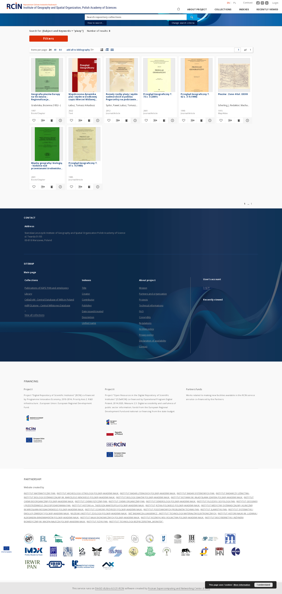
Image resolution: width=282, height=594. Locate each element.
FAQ (141, 311)
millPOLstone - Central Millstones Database (47, 305)
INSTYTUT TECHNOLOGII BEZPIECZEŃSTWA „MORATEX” (136, 521)
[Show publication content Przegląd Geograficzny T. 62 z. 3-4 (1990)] (201, 120)
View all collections (34, 315)
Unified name (89, 323)
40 (55, 49)
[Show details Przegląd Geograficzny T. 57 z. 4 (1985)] (97, 186)
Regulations (145, 323)
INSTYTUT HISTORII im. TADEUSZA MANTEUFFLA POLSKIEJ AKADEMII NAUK (108, 505)
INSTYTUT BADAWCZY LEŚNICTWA (232, 493)
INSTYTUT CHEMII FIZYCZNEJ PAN (91, 501)
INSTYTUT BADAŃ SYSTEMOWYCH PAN (196, 493)
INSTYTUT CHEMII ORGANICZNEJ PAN (127, 501)
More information (242, 585)
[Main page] (178, 9)
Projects (143, 299)
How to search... (96, 22)
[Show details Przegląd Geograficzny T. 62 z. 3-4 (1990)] (209, 120)
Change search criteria (183, 22)
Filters (48, 38)
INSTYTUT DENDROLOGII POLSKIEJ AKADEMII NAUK (171, 501)
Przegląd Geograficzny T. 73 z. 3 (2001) (157, 95)
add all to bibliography (80, 49)
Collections (223, 9)
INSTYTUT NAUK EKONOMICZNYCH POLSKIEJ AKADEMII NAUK (110, 517)
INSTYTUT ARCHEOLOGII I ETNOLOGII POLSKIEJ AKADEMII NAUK (88, 493)
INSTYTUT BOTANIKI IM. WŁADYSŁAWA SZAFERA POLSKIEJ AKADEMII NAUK (207, 497)
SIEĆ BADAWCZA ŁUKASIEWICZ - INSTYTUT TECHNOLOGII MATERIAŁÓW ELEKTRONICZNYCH (172, 513)
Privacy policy (146, 334)
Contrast (247, 2)
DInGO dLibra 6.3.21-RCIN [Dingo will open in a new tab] (109, 588)
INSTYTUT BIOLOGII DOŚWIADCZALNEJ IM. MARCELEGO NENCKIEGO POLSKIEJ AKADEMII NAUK (69, 497)
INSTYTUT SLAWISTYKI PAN (213, 509)
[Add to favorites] (33, 120)
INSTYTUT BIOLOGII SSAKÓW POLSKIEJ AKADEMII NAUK (143, 497)
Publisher (87, 305)
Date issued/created (92, 311)
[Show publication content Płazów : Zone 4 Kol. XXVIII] (238, 120)
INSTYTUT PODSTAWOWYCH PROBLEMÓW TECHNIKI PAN (171, 509)
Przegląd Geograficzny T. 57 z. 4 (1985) (83, 164)
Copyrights (145, 317)
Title (84, 287)
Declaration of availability (152, 340)
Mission (143, 287)
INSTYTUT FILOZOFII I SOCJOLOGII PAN (216, 501)
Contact (143, 346)
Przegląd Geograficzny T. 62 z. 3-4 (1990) (195, 95)
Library (28, 293)
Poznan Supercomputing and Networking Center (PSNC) (179, 588)
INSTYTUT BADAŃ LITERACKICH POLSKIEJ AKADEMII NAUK (148, 493)
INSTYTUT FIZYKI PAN (97, 521)
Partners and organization (153, 293)
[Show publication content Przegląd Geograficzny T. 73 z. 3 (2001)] (163, 120)
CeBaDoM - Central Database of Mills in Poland (49, 299)
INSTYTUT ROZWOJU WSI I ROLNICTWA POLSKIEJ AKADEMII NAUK (172, 517)
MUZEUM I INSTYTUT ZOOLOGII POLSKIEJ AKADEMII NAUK (99, 513)
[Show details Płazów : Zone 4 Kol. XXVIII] (247, 120)
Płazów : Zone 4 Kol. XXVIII (233, 94)
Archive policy (146, 329)
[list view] (112, 50)
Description (88, 317)
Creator (86, 293)
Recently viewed (267, 9)
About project (197, 9)
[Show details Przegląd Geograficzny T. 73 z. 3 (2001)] (172, 120)
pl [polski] (234, 3)
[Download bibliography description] (42, 120)
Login (275, 2)
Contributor (88, 299)
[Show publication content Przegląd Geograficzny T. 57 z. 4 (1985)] (88, 186)
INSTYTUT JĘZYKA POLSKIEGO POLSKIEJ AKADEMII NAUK (172, 505)
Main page (30, 272)
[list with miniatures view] (107, 50)
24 (50, 49)
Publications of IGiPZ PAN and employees (47, 287)
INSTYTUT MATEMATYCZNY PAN (40, 493)
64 (60, 49)
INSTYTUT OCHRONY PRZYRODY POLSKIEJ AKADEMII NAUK (113, 509)
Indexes (244, 9)
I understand (263, 585)
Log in (206, 287)
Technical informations (151, 305)
